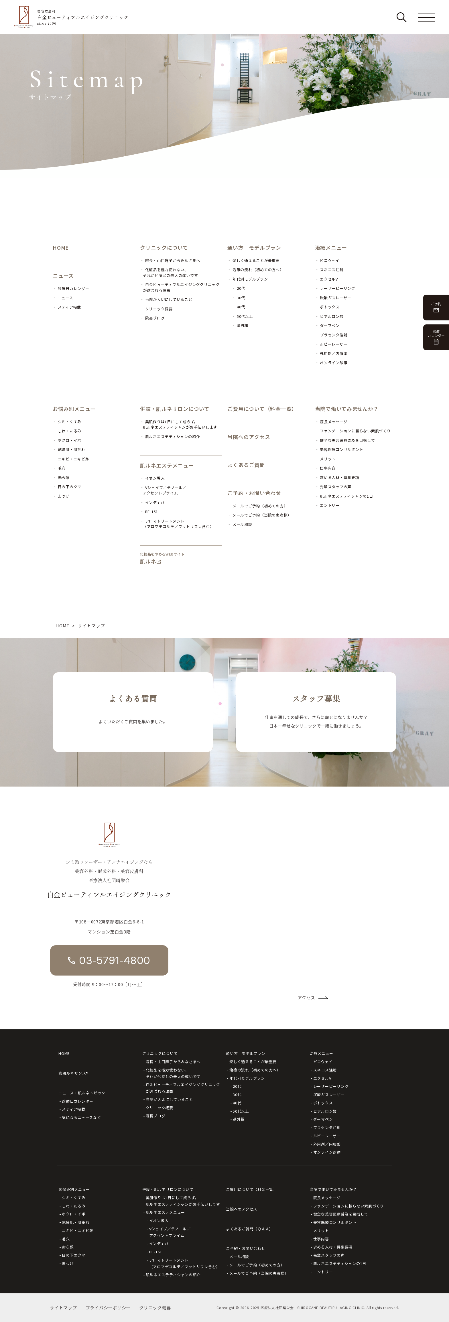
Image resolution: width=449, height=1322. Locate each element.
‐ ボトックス (327, 307)
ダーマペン (323, 1119)
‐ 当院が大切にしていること (166, 299)
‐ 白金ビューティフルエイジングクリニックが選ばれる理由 (180, 287)
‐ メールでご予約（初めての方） (257, 506)
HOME (61, 247)
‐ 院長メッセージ (331, 421)
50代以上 (241, 1111)
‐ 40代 (238, 307)
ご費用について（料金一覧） (262, 408)
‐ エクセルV (326, 279)
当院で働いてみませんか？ (347, 408)
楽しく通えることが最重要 (253, 1061)
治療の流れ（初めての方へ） (255, 1070)
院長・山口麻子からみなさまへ (173, 1061)
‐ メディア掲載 (67, 307)
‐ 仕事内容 (325, 468)
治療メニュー (331, 247)
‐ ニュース (63, 297)
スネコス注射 (325, 1070)
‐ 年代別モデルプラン (247, 279)
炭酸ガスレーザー (329, 1094)
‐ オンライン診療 (331, 362)
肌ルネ (148, 561)
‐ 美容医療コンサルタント (339, 449)
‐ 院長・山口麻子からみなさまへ (170, 260)
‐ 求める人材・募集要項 (337, 477)
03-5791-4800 (114, 960)
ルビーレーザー (327, 1135)
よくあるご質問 (246, 464)
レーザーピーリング (331, 1086)
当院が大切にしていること (169, 1099)
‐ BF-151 (149, 511)
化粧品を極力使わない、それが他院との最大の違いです (173, 1073)
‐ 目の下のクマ (67, 486)
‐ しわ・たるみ (67, 431)
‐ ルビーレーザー (331, 344)
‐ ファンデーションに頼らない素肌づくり (353, 431)
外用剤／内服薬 (327, 1144)
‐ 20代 (238, 288)
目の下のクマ (74, 1255)
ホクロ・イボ (74, 1214)
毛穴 (66, 1239)
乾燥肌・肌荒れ (75, 1222)
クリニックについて (164, 247)
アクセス (306, 997)
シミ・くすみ (74, 1197)
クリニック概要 (159, 1107)
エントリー (323, 1271)
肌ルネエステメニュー (167, 465)
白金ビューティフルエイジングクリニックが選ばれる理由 (183, 1088)
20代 (237, 1086)
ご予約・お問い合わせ (254, 493)
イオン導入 (159, 1220)
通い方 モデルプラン (254, 247)
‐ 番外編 (240, 325)
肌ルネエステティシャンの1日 (340, 1263)
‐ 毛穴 (59, 468)
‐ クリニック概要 (156, 309)
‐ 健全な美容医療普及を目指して (345, 440)
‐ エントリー (327, 505)
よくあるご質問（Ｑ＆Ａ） (249, 1229)
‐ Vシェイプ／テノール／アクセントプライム (163, 490)
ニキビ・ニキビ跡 (77, 1230)
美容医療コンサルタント (335, 1222)
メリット (321, 1230)
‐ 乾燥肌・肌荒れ (69, 449)
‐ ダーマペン (327, 325)
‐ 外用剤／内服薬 (331, 353)
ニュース (63, 275)
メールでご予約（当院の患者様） (258, 1273)
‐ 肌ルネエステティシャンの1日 (344, 496)
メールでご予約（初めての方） (257, 1265)
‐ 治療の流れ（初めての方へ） (255, 269)
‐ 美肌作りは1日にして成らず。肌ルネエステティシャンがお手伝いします (178, 424)
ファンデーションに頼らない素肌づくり (348, 1206)
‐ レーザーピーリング (335, 288)
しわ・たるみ (74, 1206)
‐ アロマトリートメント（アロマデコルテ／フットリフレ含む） (177, 523)
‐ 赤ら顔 (61, 477)
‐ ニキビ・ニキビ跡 (71, 459)
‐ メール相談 (239, 524)
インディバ (159, 1243)
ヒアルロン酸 (325, 1111)
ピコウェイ (323, 1061)
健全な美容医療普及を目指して (341, 1214)
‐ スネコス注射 (329, 269)
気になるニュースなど (81, 1117)
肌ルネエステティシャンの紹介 (173, 1274)
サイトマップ (63, 1308)
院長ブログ (156, 1115)
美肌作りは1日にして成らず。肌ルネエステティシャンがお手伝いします (183, 1201)
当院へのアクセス (248, 436)
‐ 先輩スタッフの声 (333, 486)
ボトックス (323, 1103)
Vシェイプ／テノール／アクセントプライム (170, 1232)
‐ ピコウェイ (327, 260)
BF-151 (155, 1251)
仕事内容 (321, 1239)
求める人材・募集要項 (333, 1247)
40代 (237, 1103)
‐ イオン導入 (152, 478)
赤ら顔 (68, 1247)
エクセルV (322, 1078)
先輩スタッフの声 (329, 1255)
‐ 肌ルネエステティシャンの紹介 (170, 436)
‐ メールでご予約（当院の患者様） (259, 515)
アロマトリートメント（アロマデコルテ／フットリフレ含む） (184, 1263)
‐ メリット (325, 459)
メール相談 (239, 1256)
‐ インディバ (152, 502)
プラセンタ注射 (327, 1127)
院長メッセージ (327, 1197)
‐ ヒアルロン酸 (329, 316)
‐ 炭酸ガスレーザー (333, 297)
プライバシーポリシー (108, 1308)
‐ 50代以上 (242, 316)
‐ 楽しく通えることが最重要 (253, 260)
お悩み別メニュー (74, 408)
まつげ (68, 1263)
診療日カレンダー (77, 1101)
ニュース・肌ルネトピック (81, 1093)
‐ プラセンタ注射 (331, 335)
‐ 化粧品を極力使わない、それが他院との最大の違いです (169, 272)
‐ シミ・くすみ (67, 421)
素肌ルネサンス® (73, 1073)
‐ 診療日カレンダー (71, 288)
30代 (237, 1094)
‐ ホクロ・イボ (67, 440)
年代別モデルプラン (247, 1078)
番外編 (239, 1119)
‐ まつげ (61, 496)
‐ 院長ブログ (152, 318)
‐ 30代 (238, 297)
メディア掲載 (73, 1109)
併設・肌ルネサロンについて (175, 408)
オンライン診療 (327, 1152)
